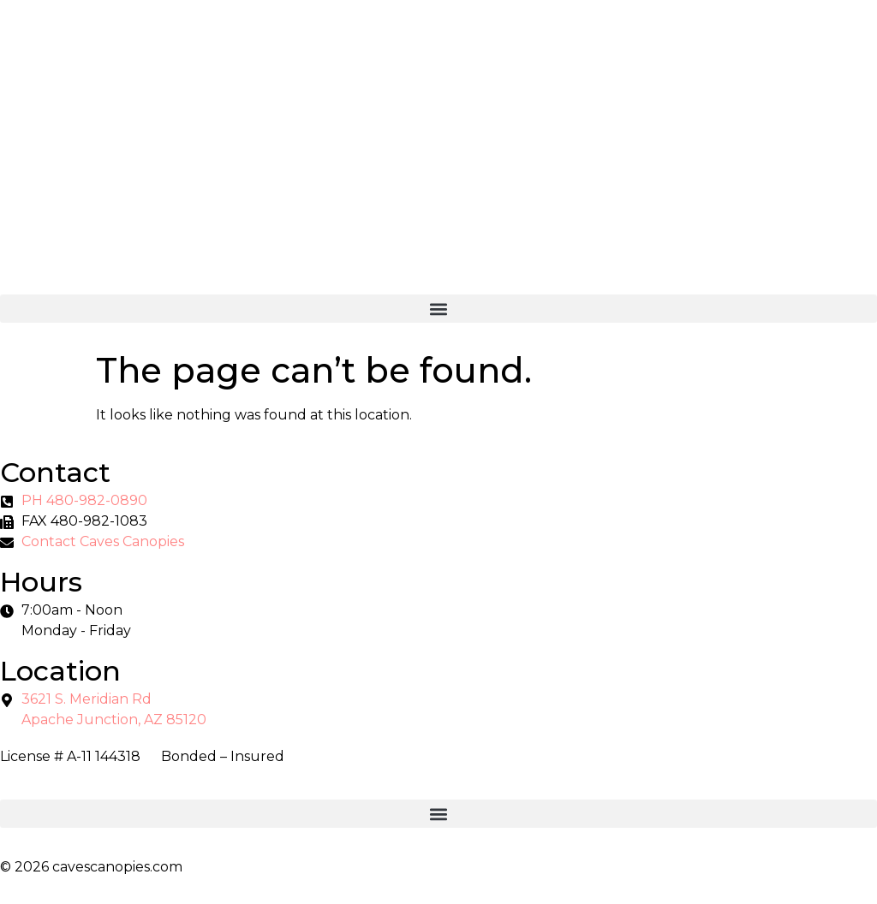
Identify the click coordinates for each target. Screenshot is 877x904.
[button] (438, 308)
